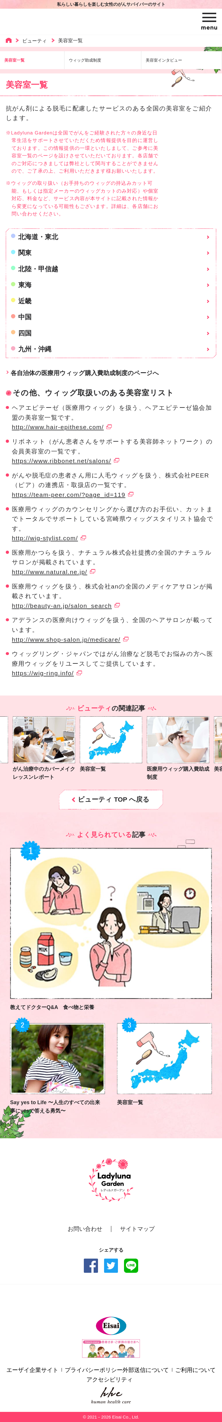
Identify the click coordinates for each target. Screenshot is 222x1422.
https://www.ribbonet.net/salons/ (61, 461)
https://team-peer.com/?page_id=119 (68, 494)
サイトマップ (137, 1229)
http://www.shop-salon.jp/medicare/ (66, 639)
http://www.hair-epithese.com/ (58, 427)
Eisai (111, 1326)
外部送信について (146, 1370)
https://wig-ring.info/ (43, 673)
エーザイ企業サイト (32, 1370)
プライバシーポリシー (94, 1370)
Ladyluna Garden (53, 21)
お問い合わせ (85, 1229)
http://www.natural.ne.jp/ (49, 572)
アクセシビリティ (109, 1379)
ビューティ (34, 40)
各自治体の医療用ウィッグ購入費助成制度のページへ (85, 373)
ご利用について (195, 1370)
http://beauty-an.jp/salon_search (62, 605)
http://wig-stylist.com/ (45, 538)
